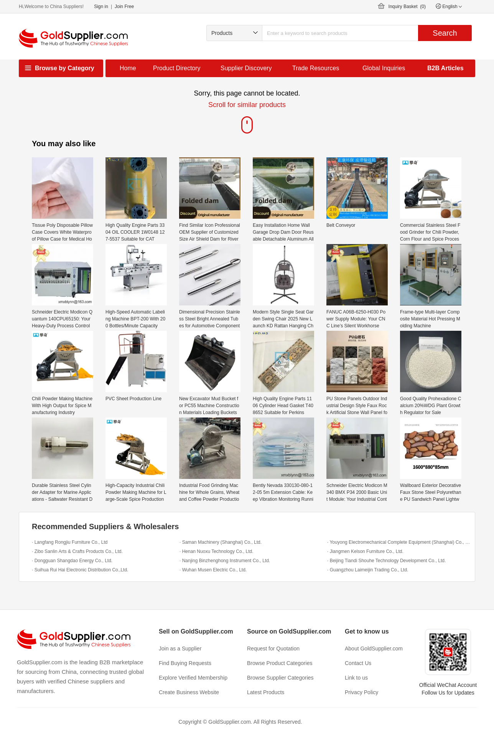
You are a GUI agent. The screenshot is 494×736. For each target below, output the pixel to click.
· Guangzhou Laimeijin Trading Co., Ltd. (367, 570)
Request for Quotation (273, 648)
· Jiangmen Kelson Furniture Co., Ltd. (365, 551)
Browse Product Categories (279, 663)
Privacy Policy (361, 692)
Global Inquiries (383, 68)
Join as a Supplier (180, 648)
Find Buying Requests (185, 663)
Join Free (124, 6)
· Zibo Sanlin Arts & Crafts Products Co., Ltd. (77, 551)
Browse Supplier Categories (280, 678)
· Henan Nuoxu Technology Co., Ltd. (216, 551)
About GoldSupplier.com (374, 648)
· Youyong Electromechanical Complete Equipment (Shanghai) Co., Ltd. (399, 542)
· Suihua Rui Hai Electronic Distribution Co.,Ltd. (80, 570)
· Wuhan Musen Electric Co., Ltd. (213, 570)
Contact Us (358, 663)
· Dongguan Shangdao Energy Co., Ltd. (72, 560)
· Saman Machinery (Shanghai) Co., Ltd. (220, 542)
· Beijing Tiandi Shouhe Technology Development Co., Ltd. (386, 560)
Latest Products (265, 692)
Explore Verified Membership (193, 678)
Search (445, 33)
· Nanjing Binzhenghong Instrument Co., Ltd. (224, 560)
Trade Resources (315, 68)
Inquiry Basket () (407, 6)
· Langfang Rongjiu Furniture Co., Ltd (69, 542)
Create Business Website (189, 692)
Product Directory (177, 68)
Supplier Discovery (246, 68)
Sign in (101, 6)
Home (128, 68)
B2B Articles (445, 68)
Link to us (356, 678)
